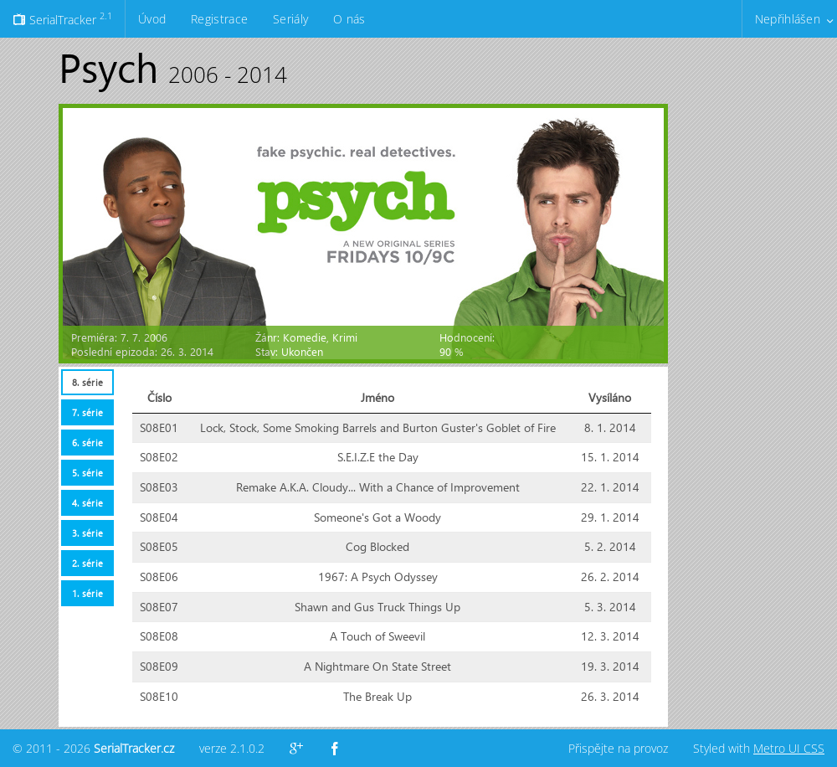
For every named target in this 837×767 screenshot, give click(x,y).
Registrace (219, 19)
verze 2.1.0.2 (231, 748)
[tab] (87, 382)
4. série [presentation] (87, 503)
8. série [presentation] (87, 382)
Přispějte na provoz (618, 748)
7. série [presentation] (87, 412)
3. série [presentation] (87, 533)
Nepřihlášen (787, 19)
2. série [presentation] (87, 563)
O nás (349, 19)
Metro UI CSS (788, 748)
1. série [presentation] (87, 593)
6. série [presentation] (87, 442)
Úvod (152, 19)
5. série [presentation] (87, 472)
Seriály (290, 19)
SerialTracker (62, 18)
